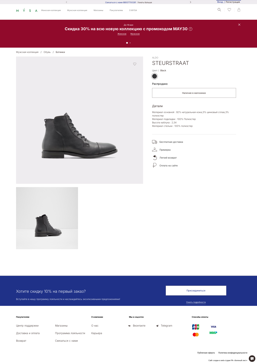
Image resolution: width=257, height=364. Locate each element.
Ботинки (60, 52)
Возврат (21, 340)
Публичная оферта (206, 353)
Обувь (47, 52)
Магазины (98, 10)
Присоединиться (196, 290)
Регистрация (233, 2)
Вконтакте (139, 325)
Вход (220, 1)
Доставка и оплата (28, 333)
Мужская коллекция (77, 10)
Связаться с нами (66, 340)
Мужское (135, 34)
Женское (122, 34)
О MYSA (133, 10)
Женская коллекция (51, 10)
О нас (95, 325)
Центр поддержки (27, 325)
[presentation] (17, 258)
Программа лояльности (70, 333)
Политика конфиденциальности (232, 353)
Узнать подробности (196, 302)
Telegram (166, 325)
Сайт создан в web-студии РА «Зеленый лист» (227, 360)
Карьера (96, 333)
